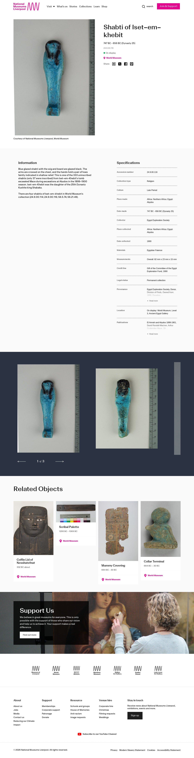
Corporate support (51, 710)
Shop (104, 6)
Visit (49, 6)
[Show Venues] (54, 6)
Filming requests (107, 714)
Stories (73, 6)
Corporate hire (106, 706)
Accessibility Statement (169, 750)
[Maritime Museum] (97, 670)
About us (17, 706)
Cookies (151, 750)
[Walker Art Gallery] (117, 670)
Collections (85, 6)
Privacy (113, 750)
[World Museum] (56, 670)
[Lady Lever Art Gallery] (158, 670)
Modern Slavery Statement (132, 750)
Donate (45, 717)
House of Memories (79, 710)
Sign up (135, 715)
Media (16, 714)
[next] (59, 461)
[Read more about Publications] (162, 328)
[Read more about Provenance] (162, 295)
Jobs (15, 710)
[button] (51, 409)
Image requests (78, 717)
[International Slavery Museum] (76, 670)
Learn (97, 6)
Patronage (47, 714)
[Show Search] (147, 6)
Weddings (104, 717)
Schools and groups (80, 706)
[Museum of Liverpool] (36, 670)
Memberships (48, 706)
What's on (62, 6)
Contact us (18, 717)
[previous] (21, 461)
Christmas (104, 710)
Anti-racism (76, 714)
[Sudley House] (138, 670)
